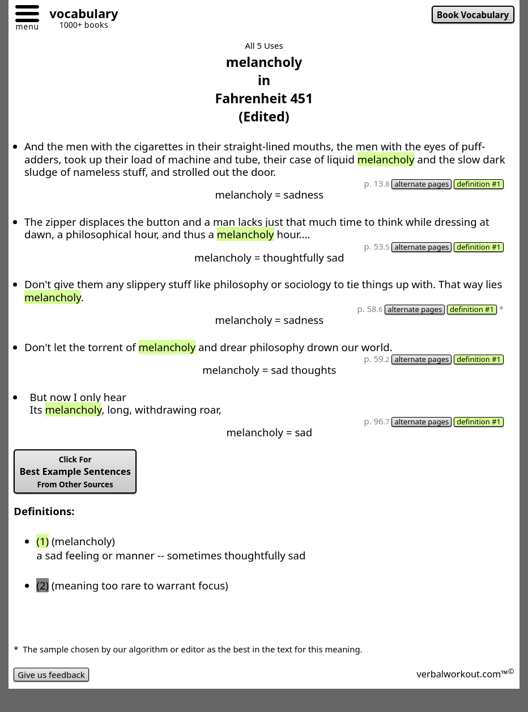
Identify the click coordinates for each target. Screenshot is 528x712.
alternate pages (421, 184)
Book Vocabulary (473, 14)
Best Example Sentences (74, 472)
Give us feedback (51, 674)
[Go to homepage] (79, 15)
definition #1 (479, 184)
